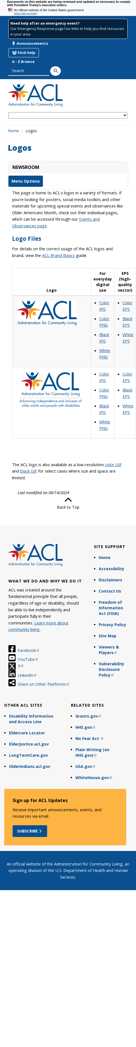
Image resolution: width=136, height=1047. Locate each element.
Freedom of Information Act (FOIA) (111, 608)
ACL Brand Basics (58, 255)
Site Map (107, 635)
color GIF (113, 464)
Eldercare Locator (27, 732)
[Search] (55, 71)
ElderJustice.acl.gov (29, 744)
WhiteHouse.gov (94, 777)
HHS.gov (85, 727)
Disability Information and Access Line (31, 718)
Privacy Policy (112, 624)
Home (13, 130)
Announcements (30, 43)
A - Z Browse (23, 61)
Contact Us (110, 591)
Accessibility (111, 568)
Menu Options (25, 181)
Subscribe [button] (30, 831)
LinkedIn (27, 675)
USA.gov (85, 766)
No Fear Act (89, 738)
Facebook (29, 650)
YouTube (28, 659)
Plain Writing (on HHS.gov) (92, 752)
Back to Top (68, 503)
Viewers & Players (109, 649)
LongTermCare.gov (28, 755)
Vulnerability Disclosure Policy (111, 669)
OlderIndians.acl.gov (29, 766)
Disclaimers (110, 580)
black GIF (28, 471)
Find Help (23, 52)
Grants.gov (88, 716)
